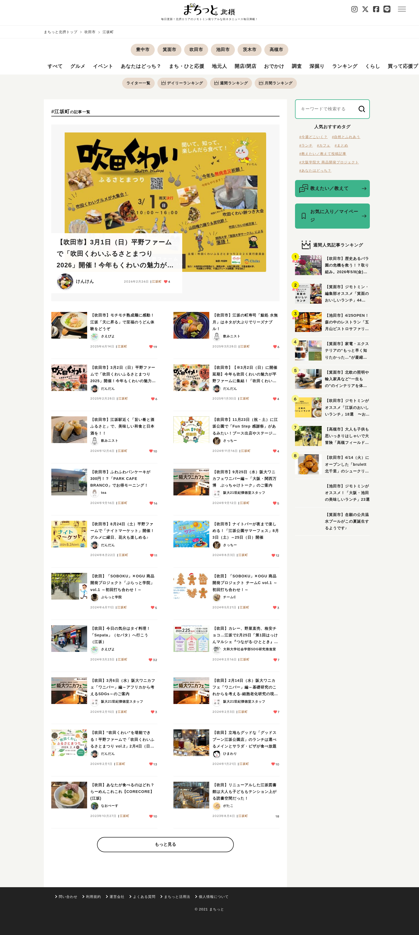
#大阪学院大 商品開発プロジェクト (329, 162)
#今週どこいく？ (313, 137)
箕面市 (169, 49)
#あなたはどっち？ (315, 171)
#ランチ (306, 145)
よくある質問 (144, 897)
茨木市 (250, 49)
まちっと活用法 (177, 897)
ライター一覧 (138, 83)
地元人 (219, 66)
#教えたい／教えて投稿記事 (322, 154)
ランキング (345, 66)
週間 (231, 83)
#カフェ (323, 145)
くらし (372, 66)
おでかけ (274, 66)
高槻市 (276, 49)
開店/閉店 (246, 66)
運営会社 (117, 897)
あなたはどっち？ (141, 66)
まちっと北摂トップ (60, 32)
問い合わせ (68, 897)
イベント (103, 66)
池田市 (223, 49)
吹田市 (90, 32)
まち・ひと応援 (186, 66)
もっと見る (165, 844)
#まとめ (341, 145)
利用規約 (93, 897)
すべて (55, 66)
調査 (297, 66)
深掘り (317, 66)
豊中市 (143, 49)
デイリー (182, 83)
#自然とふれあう (346, 137)
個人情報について (214, 897)
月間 (276, 83)
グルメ (78, 66)
